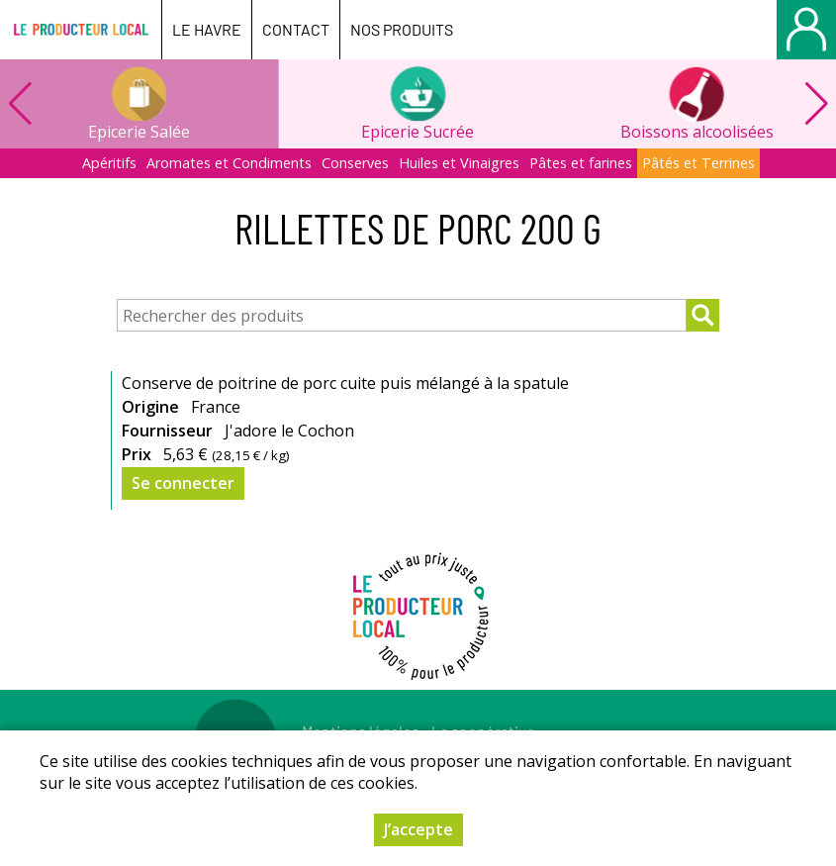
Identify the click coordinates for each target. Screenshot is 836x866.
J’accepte (418, 829)
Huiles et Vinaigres (459, 162)
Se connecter (183, 483)
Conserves (355, 162)
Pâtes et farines (580, 162)
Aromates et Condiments (229, 162)
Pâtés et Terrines (698, 162)
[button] (816, 103)
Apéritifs (109, 162)
